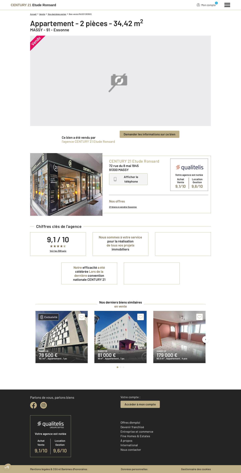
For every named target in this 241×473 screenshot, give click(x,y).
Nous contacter (130, 449)
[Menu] (227, 4)
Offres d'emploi (130, 422)
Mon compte (206, 5)
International (129, 445)
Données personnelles (134, 469)
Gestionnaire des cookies (196, 469)
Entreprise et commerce (136, 431)
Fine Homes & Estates (135, 436)
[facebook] (33, 405)
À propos (126, 440)
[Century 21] (33, 5)
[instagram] (43, 405)
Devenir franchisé (132, 427)
